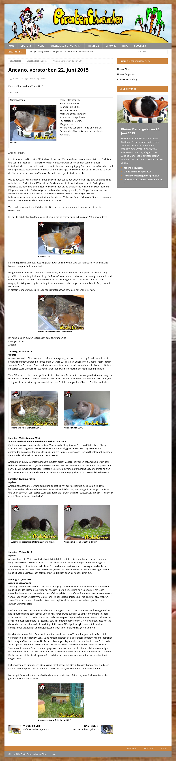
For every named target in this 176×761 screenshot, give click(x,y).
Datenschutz (149, 748)
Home (11, 45)
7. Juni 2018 (18, 78)
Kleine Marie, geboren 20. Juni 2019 (140, 131)
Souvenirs (140, 45)
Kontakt (164, 748)
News (41, 45)
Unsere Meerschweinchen (65, 45)
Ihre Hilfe (93, 45)
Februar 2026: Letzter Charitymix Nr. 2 (143, 181)
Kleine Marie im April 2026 (137, 171)
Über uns (26, 45)
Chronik (111, 45)
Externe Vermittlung (127, 79)
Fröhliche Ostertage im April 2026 (141, 175)
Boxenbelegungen (133, 167)
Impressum (131, 748)
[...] (126, 162)
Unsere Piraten (124, 69)
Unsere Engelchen (37, 78)
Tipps (125, 45)
